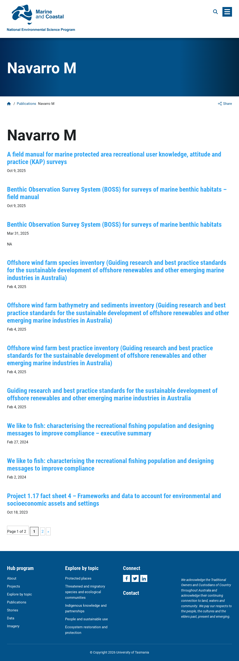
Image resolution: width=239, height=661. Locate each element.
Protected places (78, 578)
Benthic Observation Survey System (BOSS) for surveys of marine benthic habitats (114, 224)
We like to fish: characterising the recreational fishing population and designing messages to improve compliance (110, 464)
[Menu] (227, 12)
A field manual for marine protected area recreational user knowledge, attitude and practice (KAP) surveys (114, 158)
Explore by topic (19, 594)
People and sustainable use (86, 619)
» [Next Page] (48, 531)
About (11, 578)
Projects (13, 586)
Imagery (13, 626)
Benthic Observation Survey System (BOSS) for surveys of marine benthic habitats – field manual (117, 193)
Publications (26, 103)
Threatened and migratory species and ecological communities (85, 592)
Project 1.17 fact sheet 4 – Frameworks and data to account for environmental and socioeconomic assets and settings (114, 499)
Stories (12, 610)
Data (10, 618)
